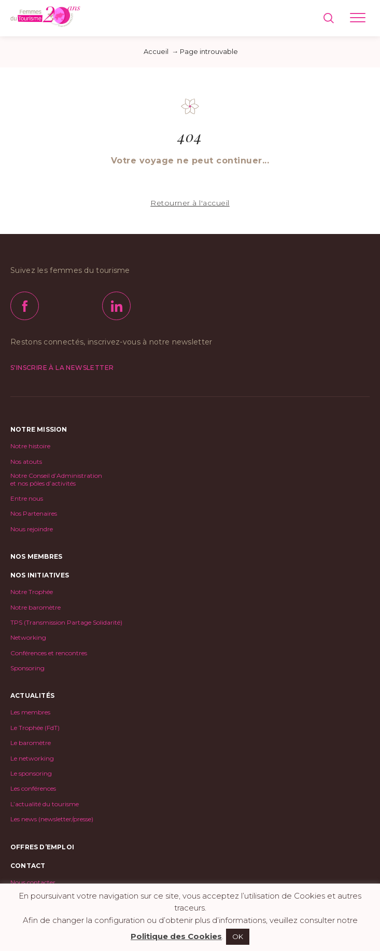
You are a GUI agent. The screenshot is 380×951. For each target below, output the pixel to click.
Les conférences (33, 788)
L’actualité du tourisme (44, 804)
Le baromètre (30, 743)
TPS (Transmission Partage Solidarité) (66, 622)
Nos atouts (26, 461)
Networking (28, 637)
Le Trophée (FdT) (35, 728)
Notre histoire (30, 446)
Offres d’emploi (42, 847)
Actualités (32, 695)
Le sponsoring (31, 773)
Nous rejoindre (31, 529)
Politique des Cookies (176, 936)
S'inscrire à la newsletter (62, 367)
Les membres (30, 712)
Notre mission (38, 429)
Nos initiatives (39, 575)
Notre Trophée (31, 592)
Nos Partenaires (33, 513)
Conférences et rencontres (48, 653)
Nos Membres (36, 556)
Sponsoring (27, 668)
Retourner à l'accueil (190, 203)
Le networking (32, 758)
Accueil (156, 51)
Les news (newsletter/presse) (51, 819)
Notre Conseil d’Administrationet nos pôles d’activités (56, 479)
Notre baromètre (35, 607)
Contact (27, 866)
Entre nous (26, 498)
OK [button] (237, 936)
